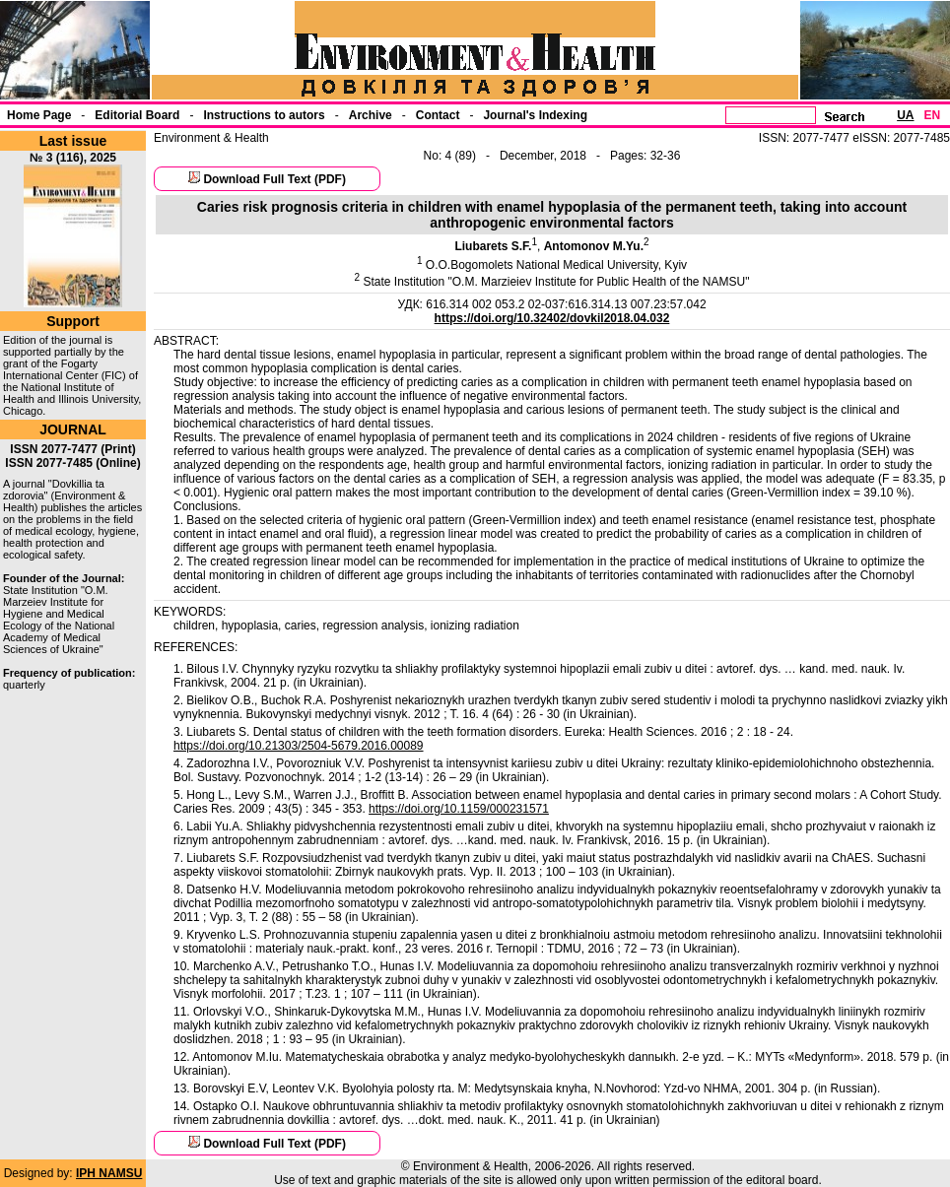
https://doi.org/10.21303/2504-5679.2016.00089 (298, 746)
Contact (438, 115)
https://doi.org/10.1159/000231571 (459, 809)
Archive (370, 115)
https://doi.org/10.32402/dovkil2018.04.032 (552, 318)
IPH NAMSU (109, 1173)
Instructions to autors (263, 115)
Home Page (39, 115)
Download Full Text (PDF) (274, 179)
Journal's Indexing (535, 115)
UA (905, 115)
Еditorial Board (137, 115)
